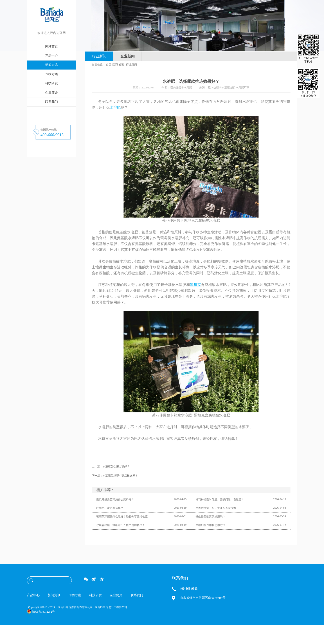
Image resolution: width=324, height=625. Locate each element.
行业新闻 (131, 64)
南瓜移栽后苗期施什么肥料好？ (115, 499)
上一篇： (111, 466)
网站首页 (51, 46)
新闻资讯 (118, 64)
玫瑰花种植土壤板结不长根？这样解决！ (120, 525)
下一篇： (115, 475)
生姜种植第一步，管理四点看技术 (216, 508)
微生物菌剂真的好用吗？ (210, 516)
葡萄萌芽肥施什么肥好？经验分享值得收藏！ (123, 516)
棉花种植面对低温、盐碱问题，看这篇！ (220, 499)
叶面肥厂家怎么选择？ (109, 508)
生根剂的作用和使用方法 (210, 525)
